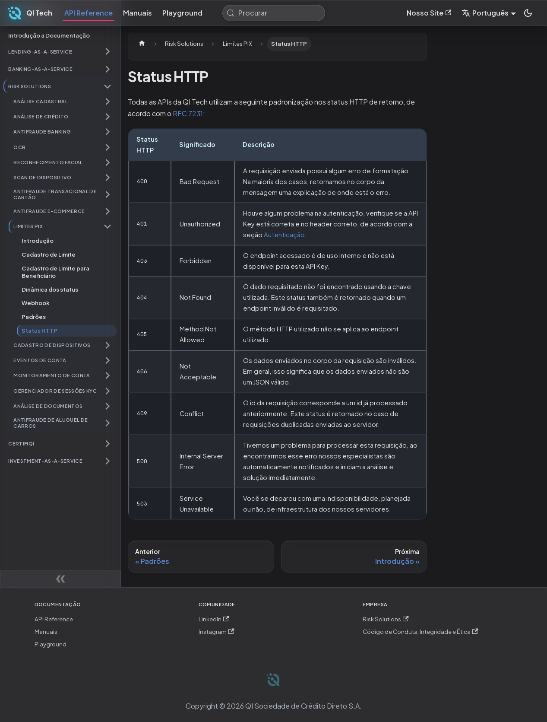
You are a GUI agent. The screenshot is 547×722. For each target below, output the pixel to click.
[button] (60, 51)
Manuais (137, 12)
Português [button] (485, 12)
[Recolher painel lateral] (60, 578)
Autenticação (284, 235)
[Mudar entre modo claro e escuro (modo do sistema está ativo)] (528, 13)
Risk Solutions (386, 619)
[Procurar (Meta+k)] (273, 13)
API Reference (88, 12)
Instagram (216, 631)
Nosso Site (429, 12)
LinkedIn (214, 619)
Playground (182, 12)
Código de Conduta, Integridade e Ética (420, 631)
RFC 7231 (188, 113)
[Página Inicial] (142, 44)
